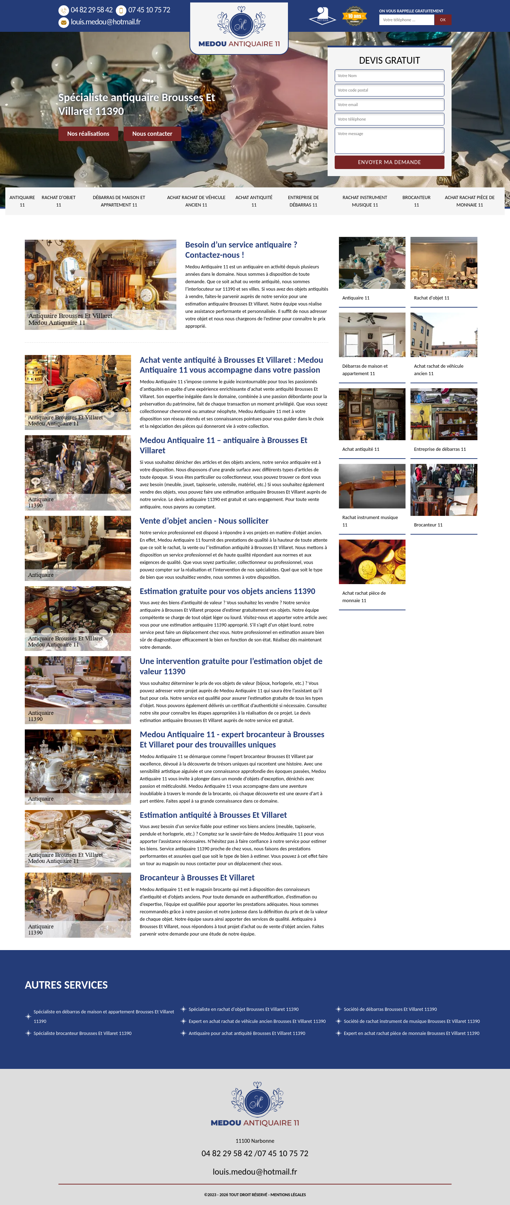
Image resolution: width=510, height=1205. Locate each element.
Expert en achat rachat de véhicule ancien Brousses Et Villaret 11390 (257, 1021)
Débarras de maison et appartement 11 (119, 201)
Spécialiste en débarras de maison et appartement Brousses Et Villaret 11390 (104, 1016)
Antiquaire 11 (22, 201)
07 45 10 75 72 (143, 9)
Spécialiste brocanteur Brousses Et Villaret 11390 (82, 1033)
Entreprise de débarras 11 (303, 201)
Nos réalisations (88, 134)
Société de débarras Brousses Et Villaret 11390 (390, 1009)
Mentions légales (288, 1194)
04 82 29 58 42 (85, 9)
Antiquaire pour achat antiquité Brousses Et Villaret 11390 (247, 1033)
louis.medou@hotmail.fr (99, 22)
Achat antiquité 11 (254, 201)
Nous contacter (152, 134)
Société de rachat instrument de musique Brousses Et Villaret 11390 (412, 1021)
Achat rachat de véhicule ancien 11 (196, 201)
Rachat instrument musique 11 (365, 201)
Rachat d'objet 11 (59, 201)
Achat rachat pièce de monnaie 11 (469, 201)
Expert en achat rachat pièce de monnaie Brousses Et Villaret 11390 (412, 1033)
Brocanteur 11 (416, 201)
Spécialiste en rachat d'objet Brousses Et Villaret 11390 (244, 1009)
